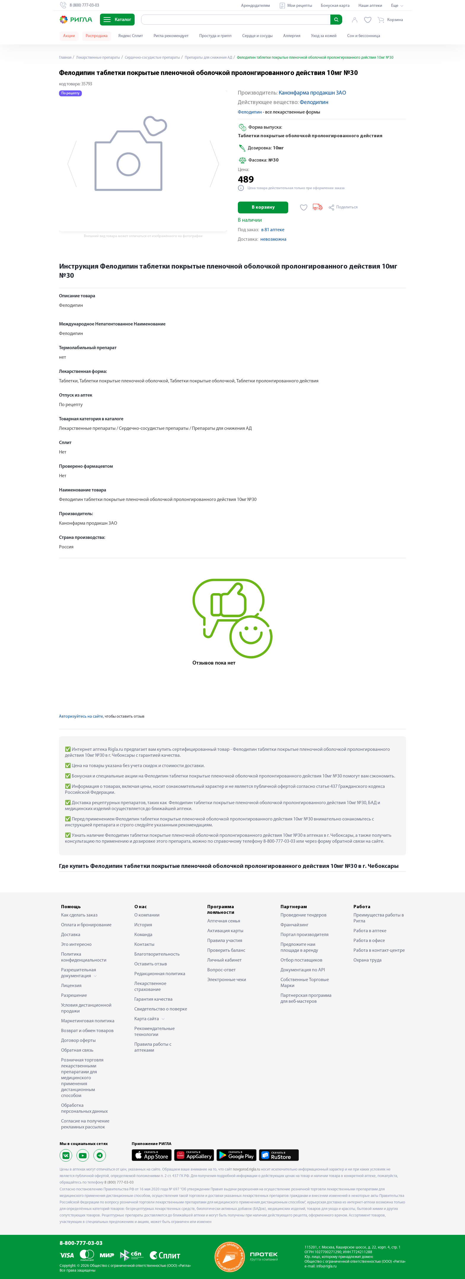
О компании (147, 915)
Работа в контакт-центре (379, 950)
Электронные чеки (226, 980)
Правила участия (224, 940)
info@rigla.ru (326, 1266)
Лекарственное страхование (150, 986)
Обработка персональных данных (84, 1108)
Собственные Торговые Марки (305, 983)
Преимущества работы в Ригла (378, 918)
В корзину (263, 207)
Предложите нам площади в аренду (299, 947)
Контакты (144, 944)
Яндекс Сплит (130, 36)
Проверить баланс (226, 950)
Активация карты (225, 931)
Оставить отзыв (150, 964)
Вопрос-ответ (221, 970)
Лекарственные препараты (102, 57)
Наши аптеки (370, 6)
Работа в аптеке (369, 931)
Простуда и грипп (215, 36)
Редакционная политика (159, 974)
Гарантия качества (153, 999)
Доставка (70, 934)
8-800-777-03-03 (81, 1243)
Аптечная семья (223, 921)
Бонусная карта (335, 6)
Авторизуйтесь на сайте (81, 716)
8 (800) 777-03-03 (119, 1182)
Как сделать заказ (79, 915)
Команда (143, 934)
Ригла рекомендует (171, 36)
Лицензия (71, 985)
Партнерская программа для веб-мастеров (306, 998)
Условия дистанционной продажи (86, 1008)
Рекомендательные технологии (154, 1031)
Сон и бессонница (363, 36)
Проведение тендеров (304, 915)
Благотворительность (157, 954)
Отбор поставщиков (301, 960)
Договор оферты (78, 1040)
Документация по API (303, 970)
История (143, 925)
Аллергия (291, 36)
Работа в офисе (369, 940)
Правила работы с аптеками (152, 1047)
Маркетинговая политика (87, 1021)
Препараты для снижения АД (223, 57)
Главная (66, 57)
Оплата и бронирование (86, 925)
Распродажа (97, 36)
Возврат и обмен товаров (87, 1031)
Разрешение (74, 995)
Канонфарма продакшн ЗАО (312, 93)
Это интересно (76, 944)
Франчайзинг (294, 925)
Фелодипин (314, 103)
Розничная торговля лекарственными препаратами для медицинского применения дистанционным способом (82, 1078)
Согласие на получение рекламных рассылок (85, 1124)
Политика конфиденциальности (83, 957)
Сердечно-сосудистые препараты (162, 57)
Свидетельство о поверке (160, 1009)
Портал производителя (305, 934)
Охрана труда (367, 960)
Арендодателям (255, 6)
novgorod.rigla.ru (246, 1169)
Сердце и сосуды (257, 36)
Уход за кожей (324, 36)
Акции (69, 36)
